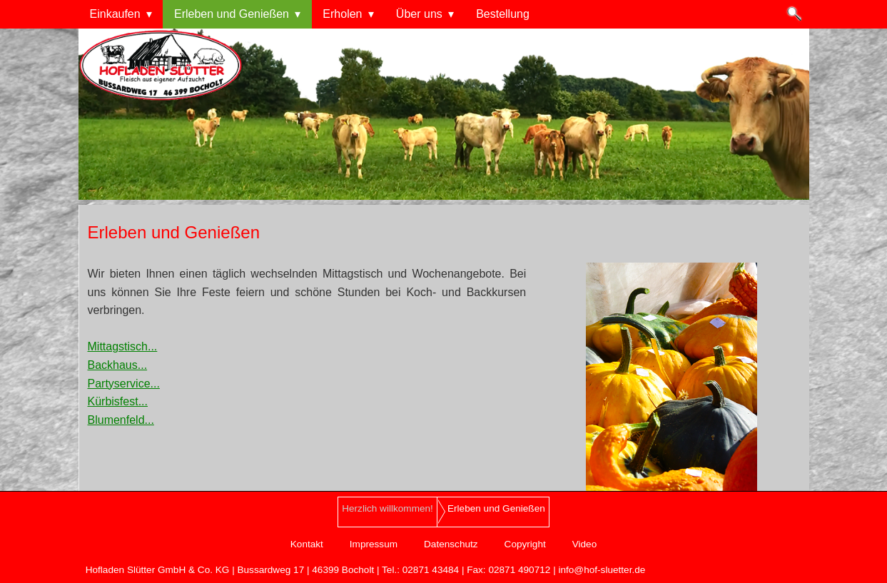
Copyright (525, 544)
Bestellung (502, 14)
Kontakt (306, 544)
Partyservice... (124, 383)
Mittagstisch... (123, 346)
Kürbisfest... (118, 401)
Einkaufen (115, 14)
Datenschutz (451, 544)
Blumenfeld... (121, 420)
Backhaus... (118, 365)
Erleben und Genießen (231, 14)
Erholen (342, 14)
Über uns (419, 14)
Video (584, 544)
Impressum (373, 544)
